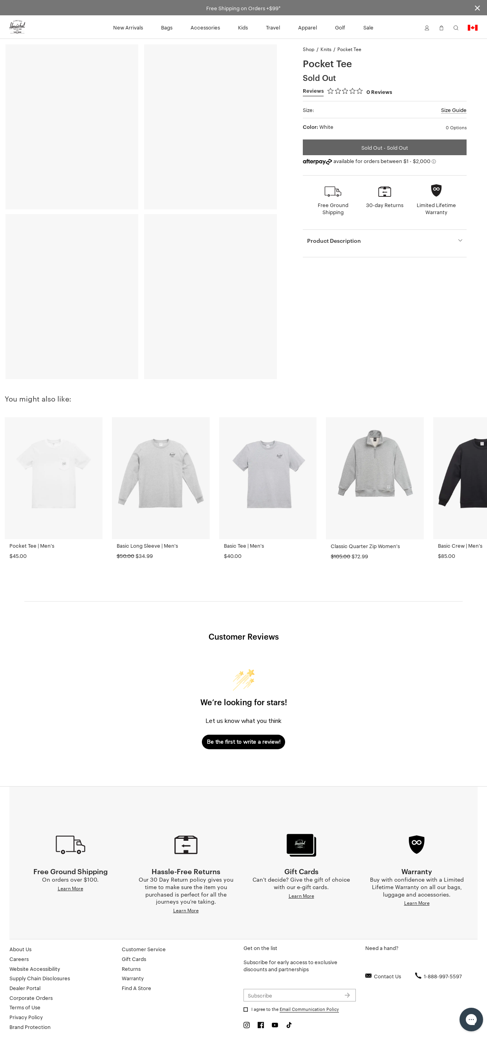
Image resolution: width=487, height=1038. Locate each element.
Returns (131, 968)
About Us (20, 948)
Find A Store (136, 987)
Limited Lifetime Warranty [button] (436, 208)
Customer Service (144, 948)
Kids (243, 27)
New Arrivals (128, 27)
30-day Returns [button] (384, 204)
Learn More (70, 887)
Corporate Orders (31, 997)
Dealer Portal (24, 987)
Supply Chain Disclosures (39, 977)
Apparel (307, 27)
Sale (368, 27)
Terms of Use (24, 1006)
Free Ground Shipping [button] (333, 208)
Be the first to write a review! (243, 742)
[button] (427, 27)
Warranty (133, 977)
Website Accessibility (34, 968)
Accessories (205, 27)
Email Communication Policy (309, 1009)
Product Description (334, 240)
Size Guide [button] (454, 109)
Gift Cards (134, 958)
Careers (19, 958)
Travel (273, 27)
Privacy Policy (26, 1016)
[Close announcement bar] (477, 7)
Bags (166, 27)
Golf (340, 27)
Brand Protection (30, 1026)
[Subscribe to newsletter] (300, 995)
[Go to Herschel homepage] (17, 27)
